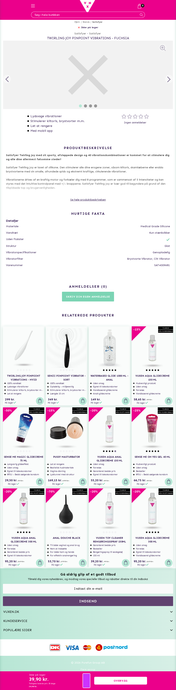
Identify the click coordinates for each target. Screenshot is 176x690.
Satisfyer (97, 22)
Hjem (77, 22)
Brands (86, 22)
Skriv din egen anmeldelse (88, 296)
